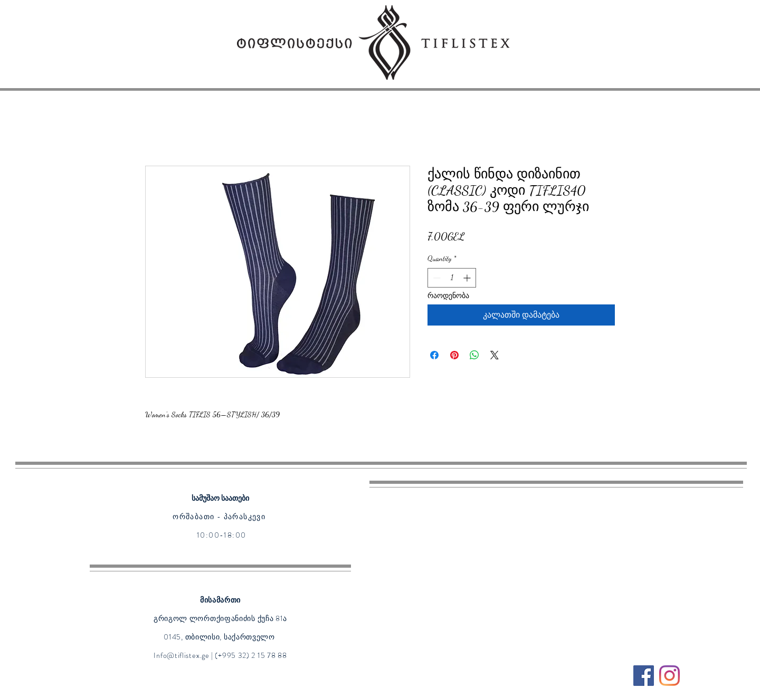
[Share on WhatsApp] (474, 355)
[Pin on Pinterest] (454, 355)
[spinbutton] (451, 278)
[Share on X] (494, 355)
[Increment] (467, 278)
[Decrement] (435, 278)
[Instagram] (669, 675)
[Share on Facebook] (434, 355)
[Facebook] (643, 675)
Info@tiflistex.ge (181, 655)
